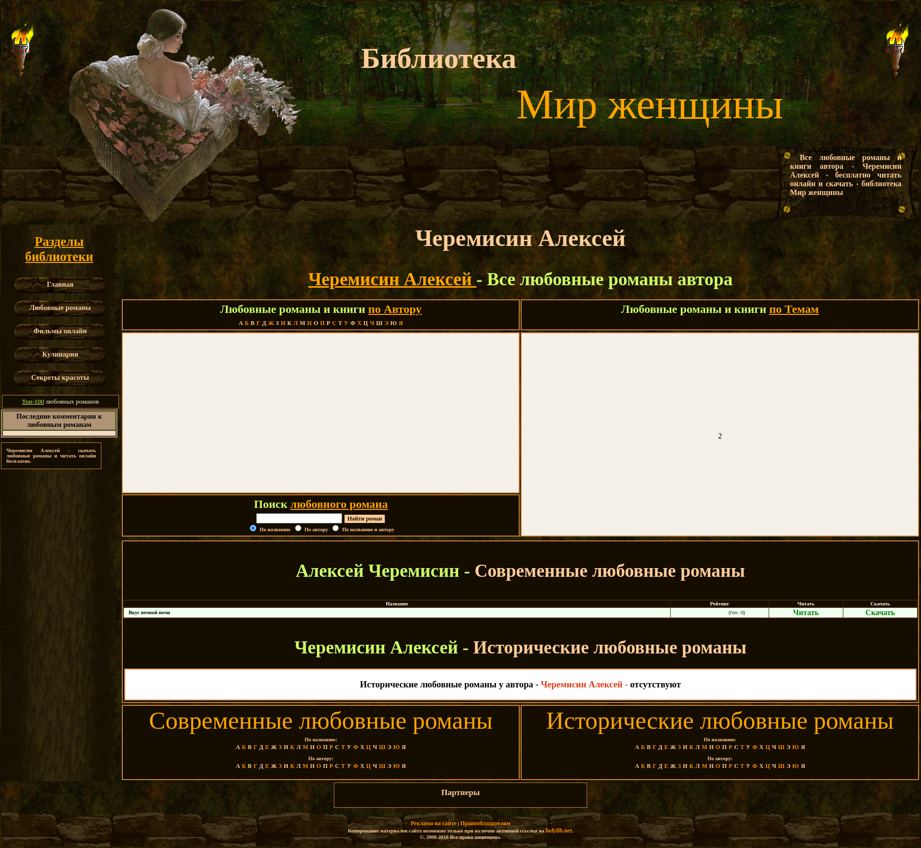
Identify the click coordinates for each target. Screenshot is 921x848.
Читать (806, 612)
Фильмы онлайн (60, 331)
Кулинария (60, 354)
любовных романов (60, 401)
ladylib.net (558, 830)
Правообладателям (485, 823)
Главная (60, 284)
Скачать (880, 612)
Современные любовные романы (321, 720)
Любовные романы (60, 307)
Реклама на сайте (434, 823)
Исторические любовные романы (720, 720)
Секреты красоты (60, 377)
